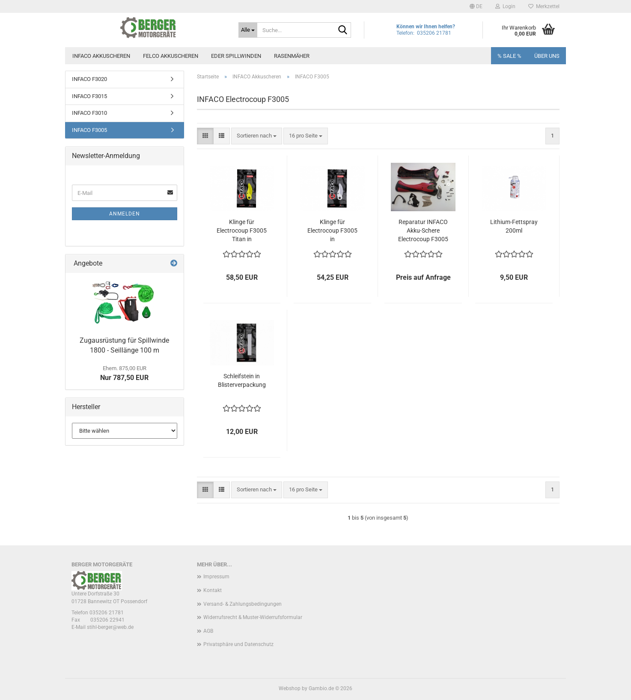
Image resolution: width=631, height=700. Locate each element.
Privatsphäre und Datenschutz (238, 644)
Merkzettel (544, 6)
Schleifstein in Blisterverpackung (242, 380)
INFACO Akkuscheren (101, 56)
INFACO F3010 (89, 113)
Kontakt (212, 590)
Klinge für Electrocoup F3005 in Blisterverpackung (332, 230)
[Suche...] (247, 30)
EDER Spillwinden (236, 56)
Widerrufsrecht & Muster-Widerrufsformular (252, 617)
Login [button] (505, 6)
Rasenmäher (292, 56)
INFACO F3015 (89, 96)
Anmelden (124, 214)
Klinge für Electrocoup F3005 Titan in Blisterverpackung (242, 230)
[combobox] (256, 136)
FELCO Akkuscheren (170, 56)
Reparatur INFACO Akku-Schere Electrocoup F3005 (423, 230)
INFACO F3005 (89, 130)
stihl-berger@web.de (110, 627)
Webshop (290, 688)
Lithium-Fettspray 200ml (514, 226)
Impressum (216, 577)
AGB (208, 631)
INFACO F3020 (89, 79)
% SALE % (509, 56)
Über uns (547, 56)
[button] (476, 6)
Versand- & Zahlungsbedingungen (242, 604)
